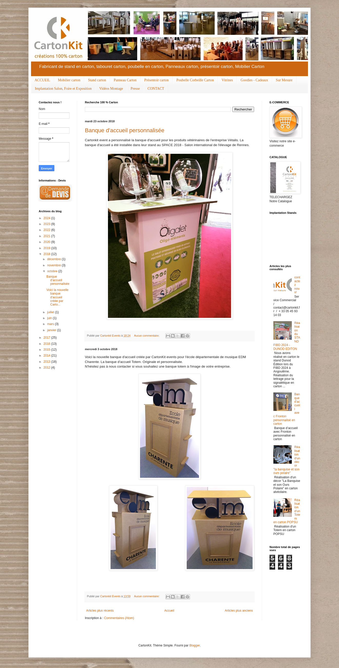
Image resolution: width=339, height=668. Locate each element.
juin (50, 318)
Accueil (169, 610)
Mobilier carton (69, 80)
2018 (47, 254)
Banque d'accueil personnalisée (124, 130)
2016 (47, 344)
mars (51, 324)
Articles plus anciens (239, 610)
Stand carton (97, 80)
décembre (54, 259)
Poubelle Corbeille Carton (195, 80)
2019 (47, 248)
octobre (52, 271)
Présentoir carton (156, 80)
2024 (47, 218)
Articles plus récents (100, 610)
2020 (47, 242)
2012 (47, 367)
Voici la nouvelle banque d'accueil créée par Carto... (57, 297)
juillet (51, 312)
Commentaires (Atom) (119, 618)
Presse (135, 88)
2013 (47, 361)
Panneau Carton (125, 80)
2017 (47, 337)
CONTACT (155, 88)
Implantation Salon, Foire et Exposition (63, 88)
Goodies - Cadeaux (254, 80)
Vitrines (227, 80)
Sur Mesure (284, 80)
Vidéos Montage (111, 88)
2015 (47, 349)
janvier (52, 330)
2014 (47, 355)
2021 (47, 236)
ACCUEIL (42, 80)
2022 (47, 230)
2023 (47, 224)
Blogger (194, 645)
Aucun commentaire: (147, 335)
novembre (54, 265)
